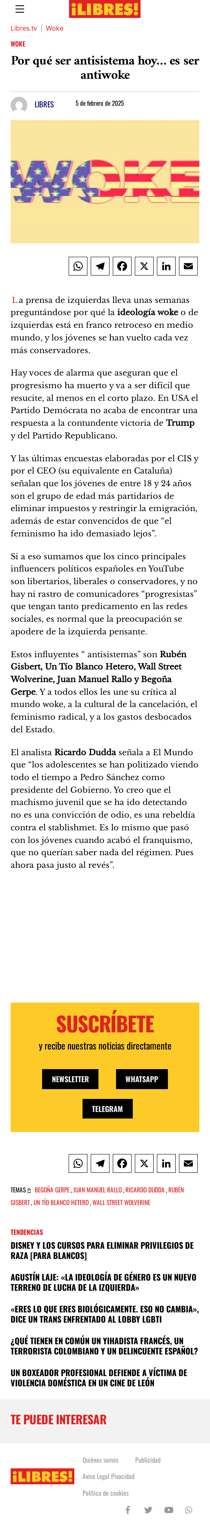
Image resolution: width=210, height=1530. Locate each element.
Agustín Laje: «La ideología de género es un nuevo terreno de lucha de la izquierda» (104, 1282)
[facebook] (128, 1509)
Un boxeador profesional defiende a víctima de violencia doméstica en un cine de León (99, 1378)
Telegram (107, 1108)
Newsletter (70, 1079)
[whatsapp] (189, 1509)
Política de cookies (106, 1493)
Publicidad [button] (148, 1460)
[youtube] (169, 1509)
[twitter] (148, 1509)
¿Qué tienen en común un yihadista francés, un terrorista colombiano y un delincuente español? (104, 1346)
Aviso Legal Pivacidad (108, 1476)
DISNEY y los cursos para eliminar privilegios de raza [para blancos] (102, 1250)
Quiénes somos (100, 1460)
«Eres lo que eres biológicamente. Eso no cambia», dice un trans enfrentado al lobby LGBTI (105, 1314)
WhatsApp (141, 1079)
